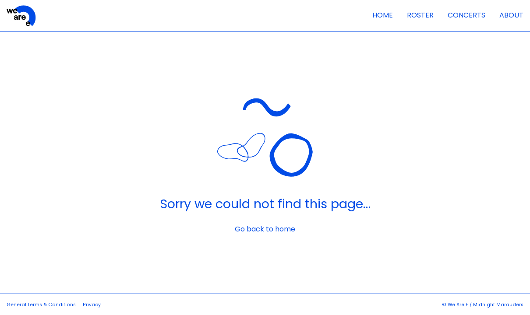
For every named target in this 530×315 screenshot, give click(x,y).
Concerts (466, 15)
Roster (420, 15)
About (511, 15)
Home (382, 15)
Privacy (92, 304)
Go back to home (265, 229)
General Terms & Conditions (41, 304)
